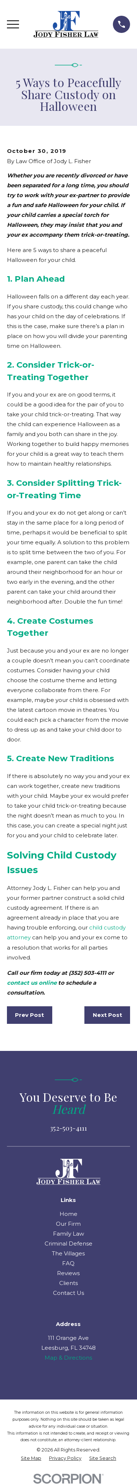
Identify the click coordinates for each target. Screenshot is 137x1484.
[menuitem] (31, 1458)
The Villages (68, 1253)
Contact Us (68, 1292)
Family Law (68, 1233)
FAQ (68, 1263)
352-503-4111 (68, 1127)
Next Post (107, 1014)
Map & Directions (68, 1357)
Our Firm (68, 1223)
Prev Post (29, 1014)
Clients (68, 1283)
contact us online (32, 982)
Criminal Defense (68, 1243)
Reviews (68, 1273)
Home (68, 1213)
